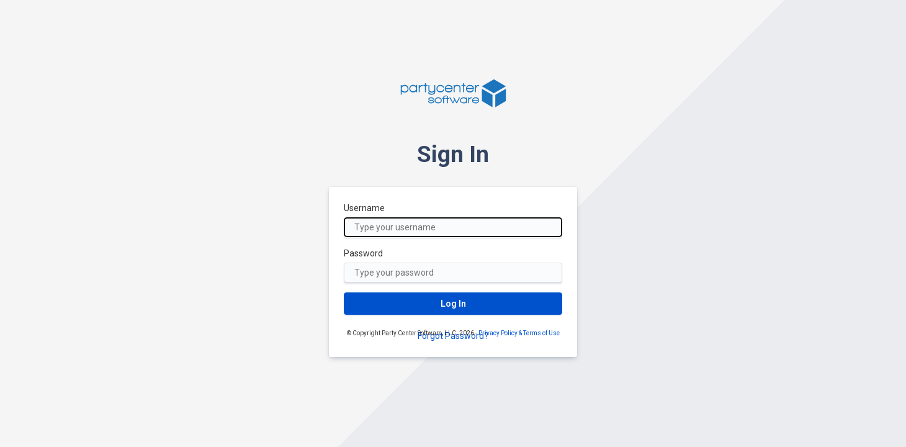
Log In (453, 304)
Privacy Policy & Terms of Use (519, 333)
